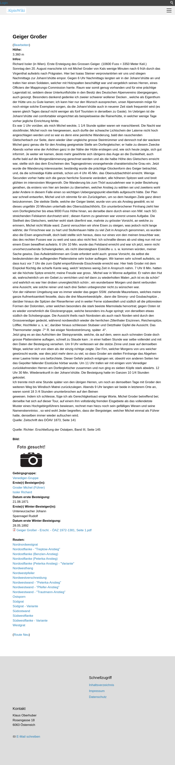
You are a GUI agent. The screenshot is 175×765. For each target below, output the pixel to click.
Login (4, 3)
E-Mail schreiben (28, 736)
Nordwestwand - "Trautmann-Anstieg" (39, 592)
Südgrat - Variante (25, 606)
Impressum (97, 691)
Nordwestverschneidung (29, 577)
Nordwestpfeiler (24, 573)
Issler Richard (22, 492)
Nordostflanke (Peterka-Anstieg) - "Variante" (43, 563)
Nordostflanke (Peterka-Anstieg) (35, 558)
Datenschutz (98, 697)
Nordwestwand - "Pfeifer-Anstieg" (36, 587)
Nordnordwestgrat (25, 544)
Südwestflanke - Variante (30, 620)
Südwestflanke (23, 615)
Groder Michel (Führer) (29, 487)
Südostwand (21, 611)
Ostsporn (19, 596)
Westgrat (19, 625)
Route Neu (21, 634)
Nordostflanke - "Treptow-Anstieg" (36, 549)
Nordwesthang (23, 568)
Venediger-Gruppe (25, 478)
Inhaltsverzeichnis (101, 685)
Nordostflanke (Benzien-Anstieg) (35, 554)
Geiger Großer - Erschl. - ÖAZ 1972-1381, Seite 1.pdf (54, 530)
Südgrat (18, 601)
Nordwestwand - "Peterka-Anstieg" (37, 582)
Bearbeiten (21, 45)
